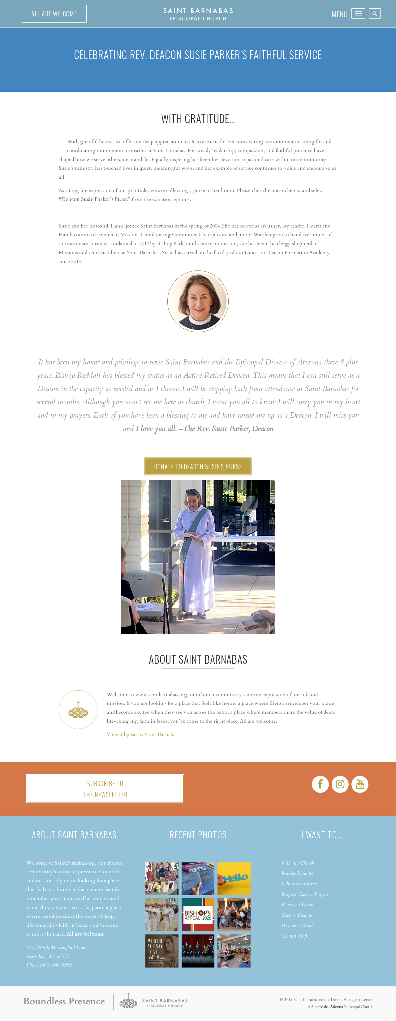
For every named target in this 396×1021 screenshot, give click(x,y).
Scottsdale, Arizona (327, 1007)
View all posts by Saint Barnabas (142, 734)
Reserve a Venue (297, 904)
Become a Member (299, 925)
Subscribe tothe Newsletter (105, 789)
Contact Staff (294, 936)
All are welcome (54, 13)
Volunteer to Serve (299, 883)
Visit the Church (298, 863)
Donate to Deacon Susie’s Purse (198, 466)
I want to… (321, 834)
